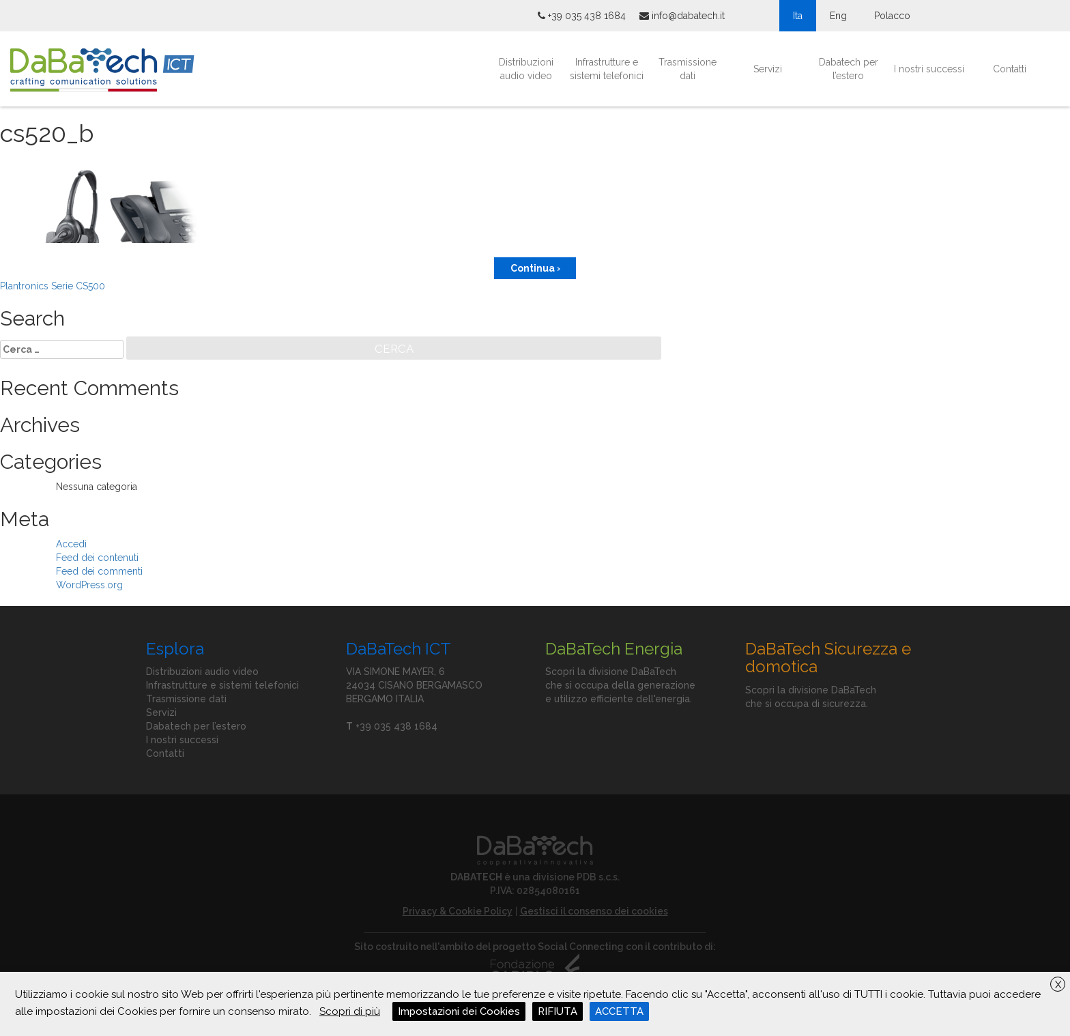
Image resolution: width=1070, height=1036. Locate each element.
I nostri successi (929, 68)
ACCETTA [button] (619, 1011)
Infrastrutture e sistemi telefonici (607, 69)
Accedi (71, 543)
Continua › (535, 268)
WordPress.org (89, 584)
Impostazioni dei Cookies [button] (459, 1011)
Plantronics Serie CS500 (52, 285)
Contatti (1009, 68)
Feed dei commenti (99, 571)
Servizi (767, 68)
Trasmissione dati (688, 69)
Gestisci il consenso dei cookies (594, 911)
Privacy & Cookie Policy (457, 911)
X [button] (1058, 985)
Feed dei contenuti (97, 557)
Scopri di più (349, 1011)
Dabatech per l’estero (848, 69)
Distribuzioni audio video (526, 69)
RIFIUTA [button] (557, 1011)
